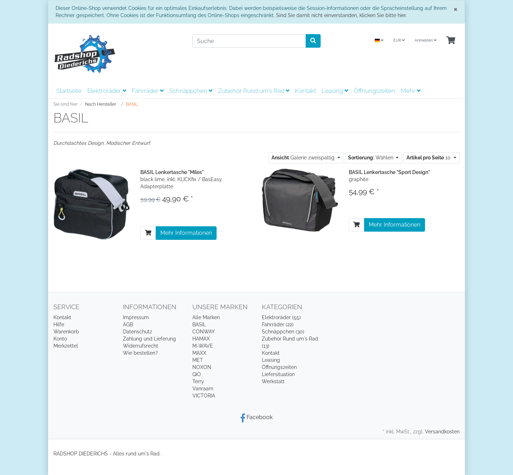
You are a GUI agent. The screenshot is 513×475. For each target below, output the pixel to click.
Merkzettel (65, 346)
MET (197, 360)
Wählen (371, 157)
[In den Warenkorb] (148, 233)
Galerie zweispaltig (303, 157)
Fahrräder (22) (278, 324)
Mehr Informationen (186, 232)
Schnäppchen (190, 90)
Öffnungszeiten (374, 90)
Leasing (335, 90)
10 (429, 157)
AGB (128, 324)
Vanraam (202, 388)
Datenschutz (137, 331)
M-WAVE (202, 346)
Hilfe (58, 324)
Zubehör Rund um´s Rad (253, 90)
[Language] (379, 41)
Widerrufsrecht (140, 346)
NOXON (201, 367)
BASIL (199, 324)
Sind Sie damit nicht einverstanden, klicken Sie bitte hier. (341, 15)
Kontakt (305, 90)
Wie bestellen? (140, 353)
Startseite (69, 90)
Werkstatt (273, 381)
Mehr (410, 90)
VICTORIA (203, 396)
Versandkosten (442, 431)
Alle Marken (206, 317)
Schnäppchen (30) (283, 331)
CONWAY (203, 331)
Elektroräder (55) (281, 317)
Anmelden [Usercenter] (425, 40)
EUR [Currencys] (399, 40)
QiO (196, 374)
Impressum (136, 317)
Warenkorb (66, 331)
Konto (60, 339)
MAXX (199, 353)
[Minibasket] (451, 40)
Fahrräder (148, 90)
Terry (198, 381)
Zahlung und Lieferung (149, 339)
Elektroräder (106, 90)
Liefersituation (278, 374)
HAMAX (201, 339)
